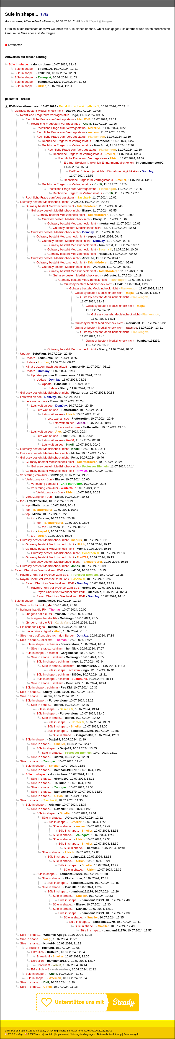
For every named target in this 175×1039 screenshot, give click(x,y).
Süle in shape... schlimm (36, 640)
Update (25, 353)
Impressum (61, 1034)
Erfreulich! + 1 (40, 969)
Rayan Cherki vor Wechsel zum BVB (39, 570)
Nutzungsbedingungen (82, 1034)
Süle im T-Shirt (30, 605)
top (22, 501)
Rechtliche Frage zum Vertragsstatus (44, 115)
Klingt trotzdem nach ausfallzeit (46, 366)
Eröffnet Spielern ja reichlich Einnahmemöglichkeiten (99, 162)
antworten (15, 45)
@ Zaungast (105, 21)
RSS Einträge (14, 1034)
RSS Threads (34, 1034)
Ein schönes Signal (33, 627)
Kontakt (49, 1034)
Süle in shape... (25, 68)
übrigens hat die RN (33, 609)
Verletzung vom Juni (33, 475)
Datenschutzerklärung (109, 1034)
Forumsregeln (131, 1034)
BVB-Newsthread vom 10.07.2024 (32, 106)
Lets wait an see (31, 397)
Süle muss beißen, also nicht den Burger (47, 635)
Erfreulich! (32, 947)
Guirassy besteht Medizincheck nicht (39, 110)
